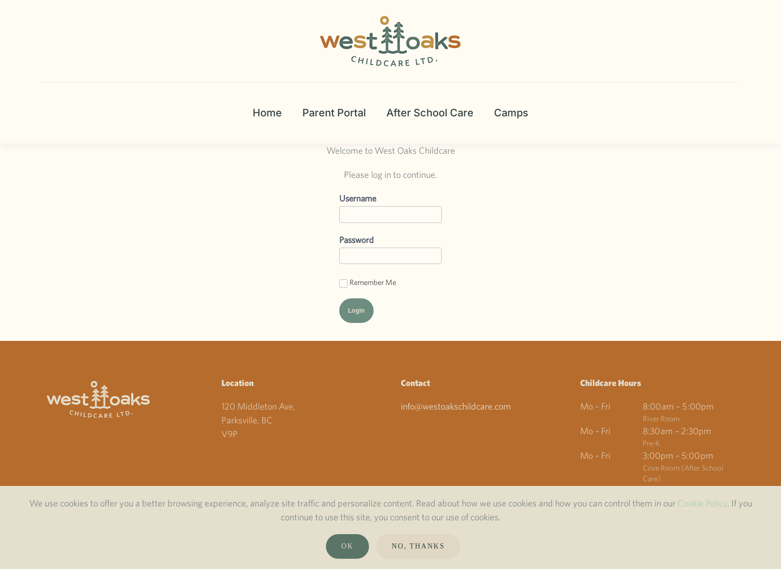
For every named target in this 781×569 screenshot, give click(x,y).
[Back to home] (390, 41)
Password (356, 240)
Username (357, 198)
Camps (511, 113)
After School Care (430, 113)
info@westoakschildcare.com (456, 406)
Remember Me (367, 282)
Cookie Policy (702, 503)
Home (267, 113)
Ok (347, 546)
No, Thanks (418, 546)
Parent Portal (334, 113)
